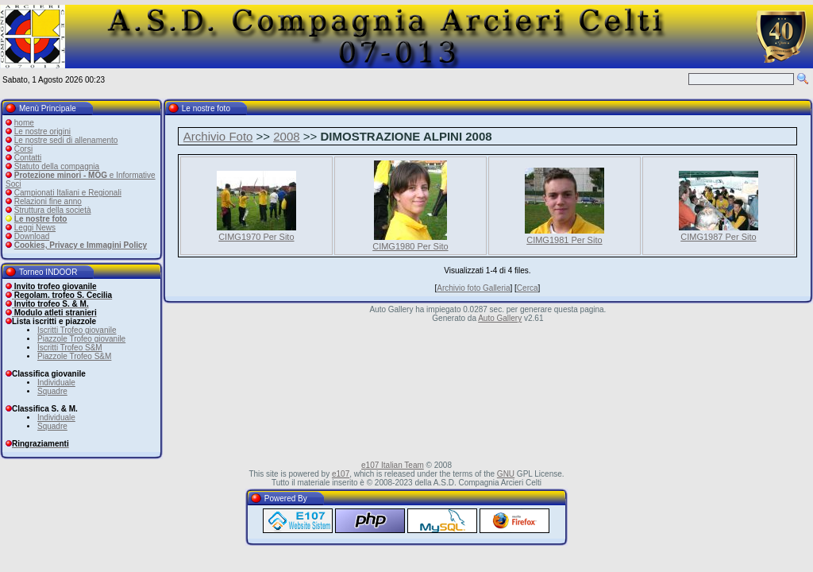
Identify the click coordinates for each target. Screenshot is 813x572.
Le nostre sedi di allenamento (66, 140)
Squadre (52, 391)
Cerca (527, 288)
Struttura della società (52, 210)
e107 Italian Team (392, 465)
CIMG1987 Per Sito (718, 237)
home (24, 122)
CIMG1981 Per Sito (564, 240)
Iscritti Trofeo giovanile (77, 330)
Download (31, 236)
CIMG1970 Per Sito (256, 237)
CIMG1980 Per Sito (410, 246)
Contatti (27, 157)
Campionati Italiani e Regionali (67, 192)
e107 (340, 474)
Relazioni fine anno (48, 201)
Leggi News (35, 227)
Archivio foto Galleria (473, 288)
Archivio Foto (218, 136)
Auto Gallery (500, 318)
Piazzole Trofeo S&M (74, 356)
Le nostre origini (42, 131)
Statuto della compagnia (56, 166)
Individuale (56, 382)
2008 (286, 136)
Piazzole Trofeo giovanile (81, 338)
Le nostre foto (40, 218)
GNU (505, 474)
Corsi (23, 149)
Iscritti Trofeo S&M (69, 347)
